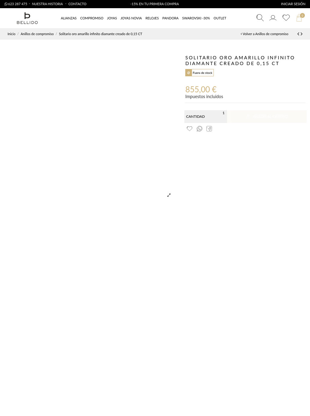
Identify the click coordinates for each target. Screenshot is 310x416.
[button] (220, 18)
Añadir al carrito (267, 116)
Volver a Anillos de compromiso (264, 34)
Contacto (77, 4)
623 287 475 (16, 4)
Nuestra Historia (48, 4)
